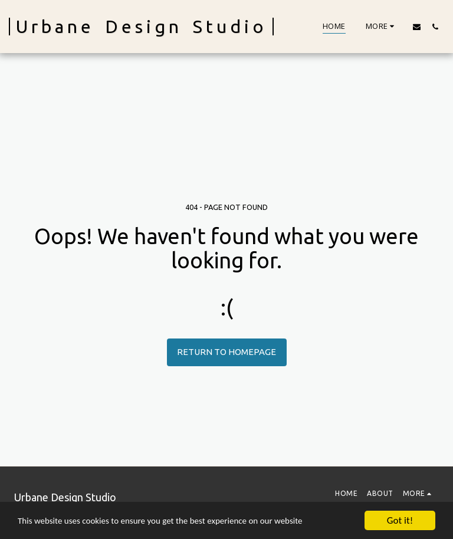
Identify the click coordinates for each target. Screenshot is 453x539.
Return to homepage (226, 352)
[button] (416, 26)
